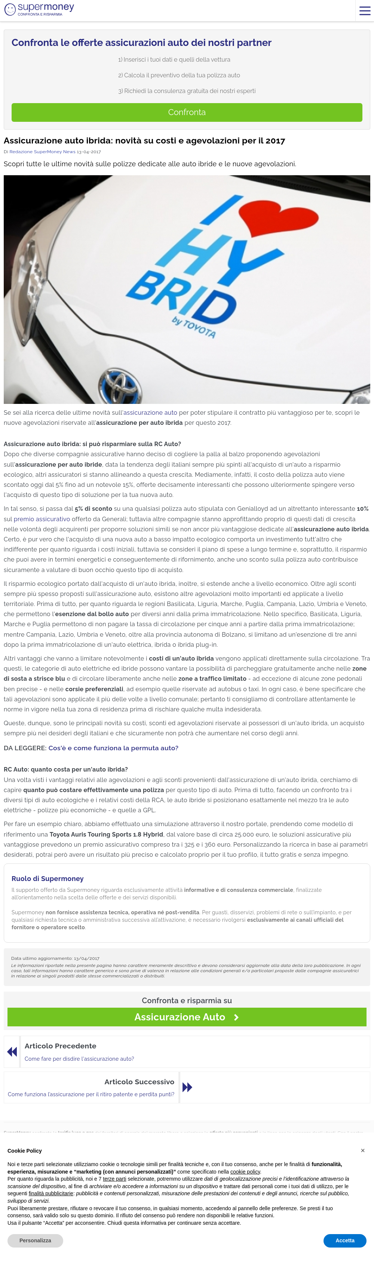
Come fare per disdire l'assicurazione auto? (79, 1059)
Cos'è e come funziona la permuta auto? (114, 748)
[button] (363, 1150)
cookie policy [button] (245, 1172)
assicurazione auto (150, 412)
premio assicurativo (42, 519)
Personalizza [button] (35, 1240)
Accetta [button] (345, 1240)
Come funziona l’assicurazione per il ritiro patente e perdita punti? (91, 1094)
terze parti (114, 1179)
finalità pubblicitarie (51, 1193)
